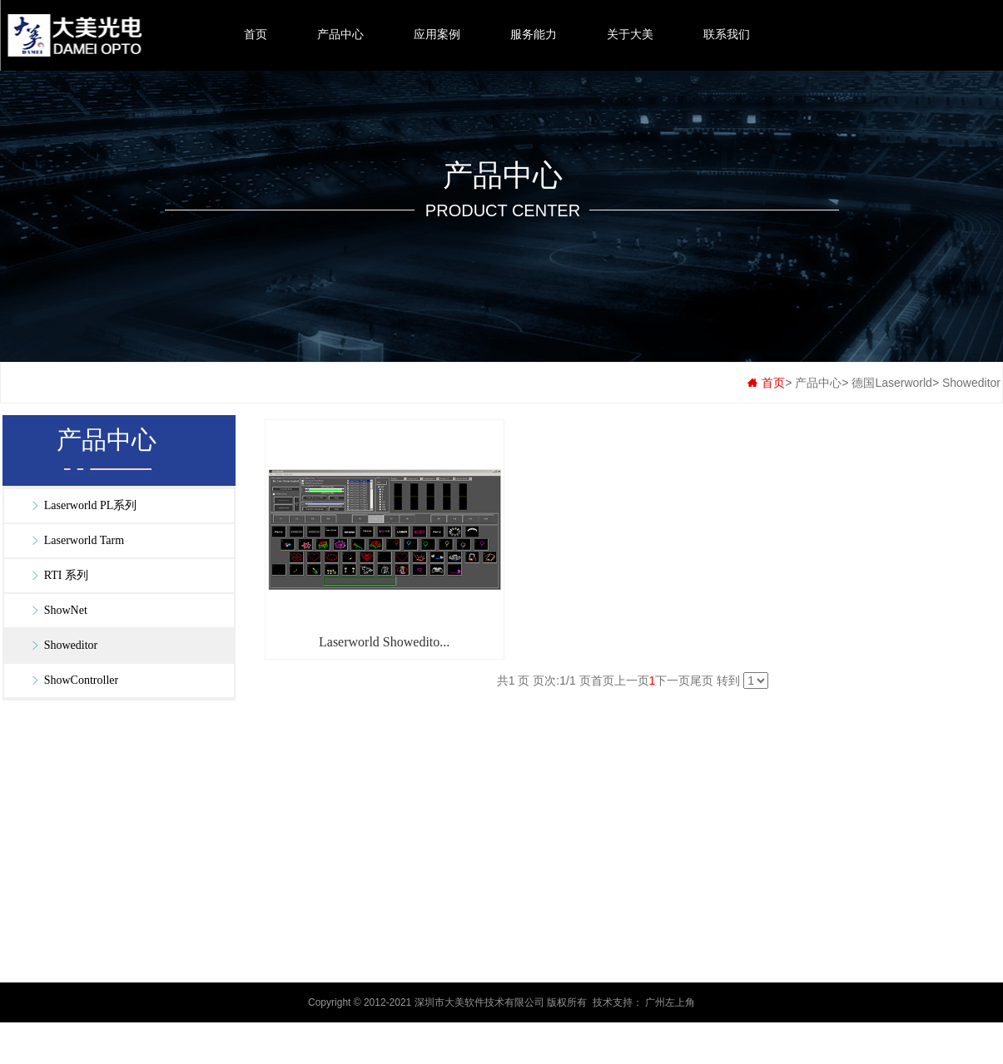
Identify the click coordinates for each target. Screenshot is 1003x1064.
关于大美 (630, 34)
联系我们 (726, 34)
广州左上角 (670, 1002)
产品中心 (340, 34)
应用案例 (437, 34)
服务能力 (533, 34)
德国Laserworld (891, 382)
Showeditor (971, 382)
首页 (255, 34)
